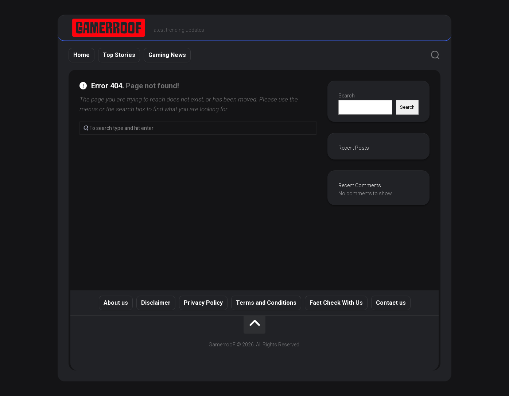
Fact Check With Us (336, 302)
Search (346, 96)
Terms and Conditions (266, 302)
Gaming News (167, 54)
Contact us (391, 302)
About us (116, 302)
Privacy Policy (203, 302)
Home (81, 54)
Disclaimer (156, 302)
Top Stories (119, 54)
